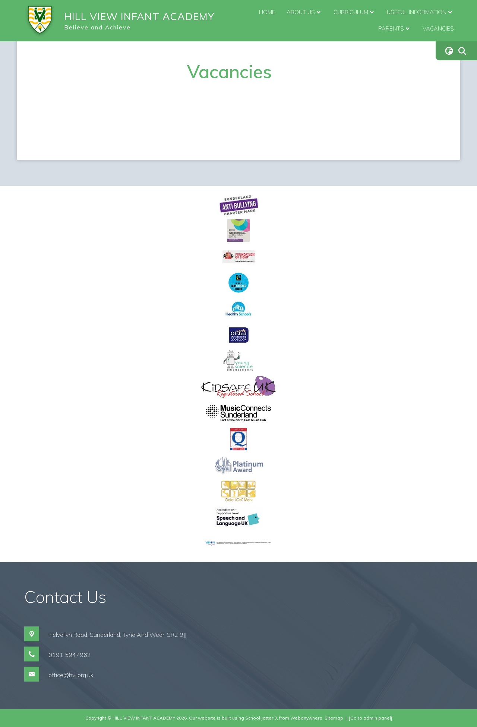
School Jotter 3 (261, 718)
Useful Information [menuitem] (420, 12)
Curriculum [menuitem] (355, 12)
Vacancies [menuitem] (438, 28)
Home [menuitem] (267, 12)
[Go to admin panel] (370, 718)
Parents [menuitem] (394, 28)
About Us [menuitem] (304, 12)
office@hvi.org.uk (71, 675)
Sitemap (334, 718)
